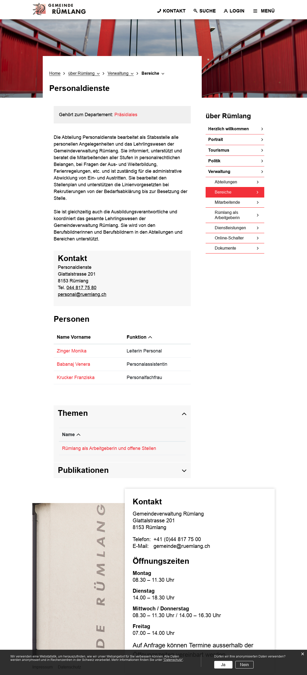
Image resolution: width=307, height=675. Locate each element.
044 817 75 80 (81, 287)
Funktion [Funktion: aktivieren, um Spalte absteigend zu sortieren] (136, 337)
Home (54, 73)
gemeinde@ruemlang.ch (182, 546)
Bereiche (235, 192)
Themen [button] (73, 413)
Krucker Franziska (76, 377)
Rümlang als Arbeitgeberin (227, 215)
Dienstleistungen (230, 228)
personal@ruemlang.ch (82, 294)
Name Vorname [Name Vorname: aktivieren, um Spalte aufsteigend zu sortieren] (74, 337)
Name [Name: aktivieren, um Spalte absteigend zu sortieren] (68, 434)
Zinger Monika (72, 351)
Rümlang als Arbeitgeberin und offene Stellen (109, 448)
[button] (84, 73)
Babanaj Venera (73, 364)
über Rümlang (228, 116)
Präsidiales (125, 114)
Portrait (215, 139)
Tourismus (218, 150)
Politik (214, 161)
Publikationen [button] (83, 470)
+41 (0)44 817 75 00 (177, 539)
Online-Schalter (229, 238)
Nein (244, 664)
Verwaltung (219, 171)
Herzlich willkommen (228, 129)
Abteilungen (226, 182)
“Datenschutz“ (173, 660)
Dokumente (225, 248)
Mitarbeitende (227, 202)
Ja (223, 664)
